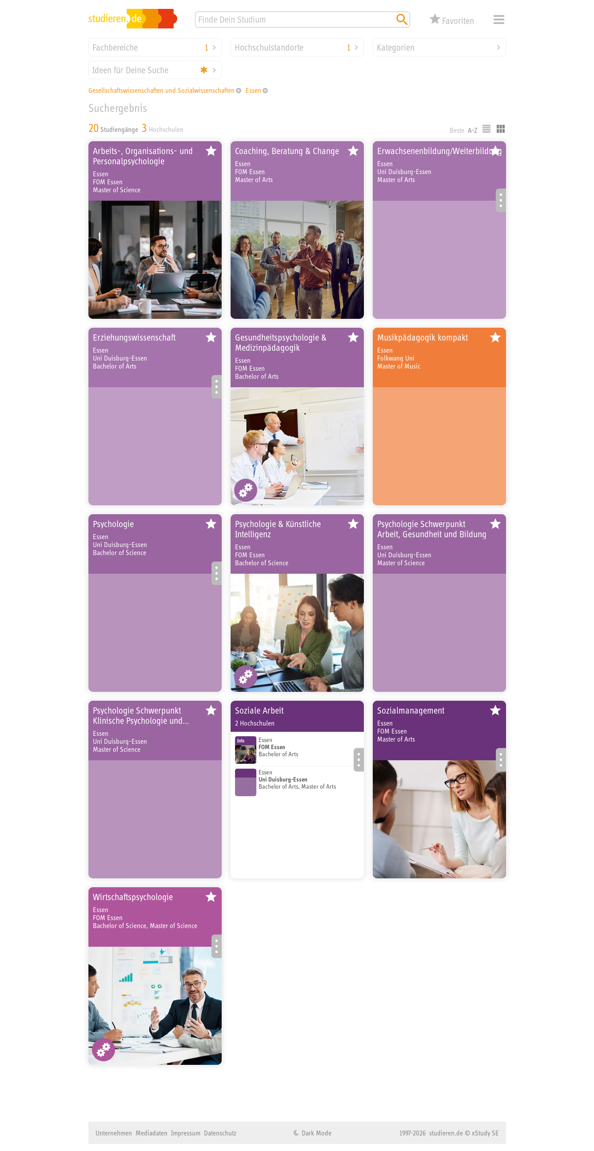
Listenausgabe (486, 128)
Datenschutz (220, 1133)
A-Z (473, 130)
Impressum (185, 1133)
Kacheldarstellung (500, 128)
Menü (499, 19)
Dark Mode (315, 1133)
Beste (457, 130)
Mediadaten (151, 1133)
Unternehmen (114, 1133)
